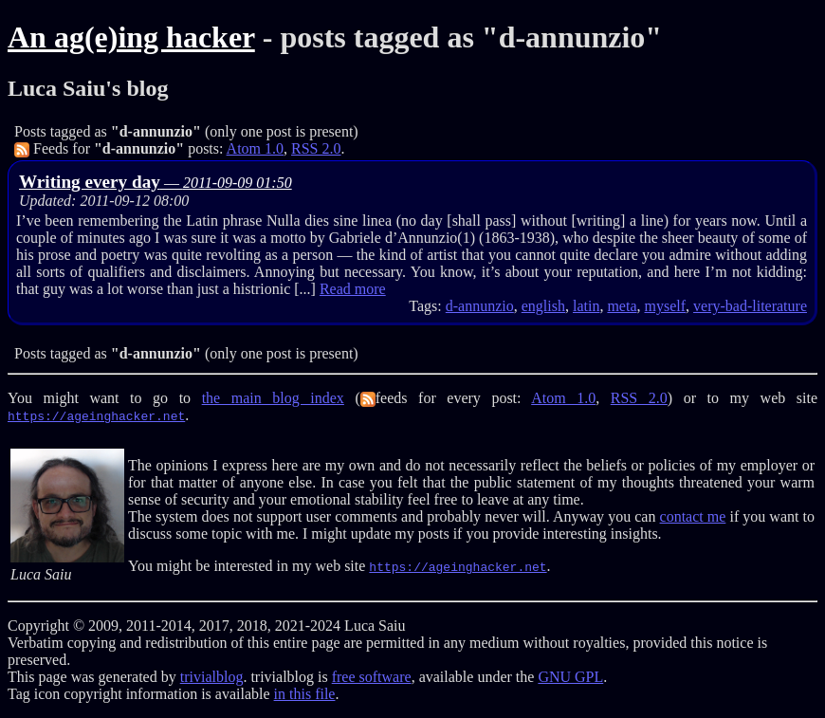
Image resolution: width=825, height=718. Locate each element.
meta (621, 306)
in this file (305, 694)
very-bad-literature (750, 306)
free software (372, 677)
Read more (353, 289)
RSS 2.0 (315, 148)
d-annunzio (480, 306)
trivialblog (212, 677)
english (543, 306)
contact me (693, 516)
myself (666, 306)
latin (586, 306)
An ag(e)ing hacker (131, 37)
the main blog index (273, 398)
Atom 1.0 (255, 148)
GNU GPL (570, 677)
